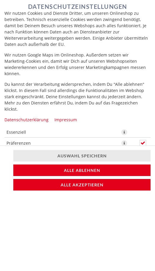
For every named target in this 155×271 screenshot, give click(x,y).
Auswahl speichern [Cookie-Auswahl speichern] (82, 155)
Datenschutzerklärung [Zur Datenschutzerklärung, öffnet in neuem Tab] (26, 119)
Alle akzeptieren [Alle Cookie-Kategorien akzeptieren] (82, 184)
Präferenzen (19, 143)
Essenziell (16, 132)
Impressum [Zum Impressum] (65, 119)
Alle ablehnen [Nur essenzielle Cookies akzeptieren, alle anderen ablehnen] (82, 170)
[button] (124, 132)
